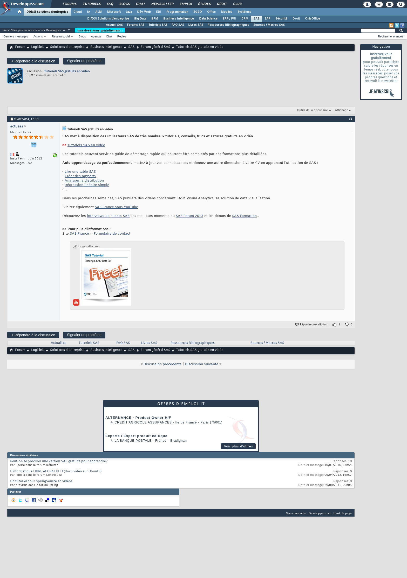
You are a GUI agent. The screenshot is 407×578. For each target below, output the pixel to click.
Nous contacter (296, 513)
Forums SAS (135, 25)
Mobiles (226, 12)
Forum (20, 47)
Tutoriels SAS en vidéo (86, 145)
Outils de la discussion (313, 110)
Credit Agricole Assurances (143, 422)
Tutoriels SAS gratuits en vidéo (67, 71)
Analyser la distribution (84, 180)
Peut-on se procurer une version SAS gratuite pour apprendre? (59, 461)
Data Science (208, 19)
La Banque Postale (133, 440)
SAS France (79, 234)
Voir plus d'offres (238, 446)
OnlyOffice (312, 19)
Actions (38, 36)
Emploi (185, 4)
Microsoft (114, 12)
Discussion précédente (163, 364)
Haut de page (343, 513)
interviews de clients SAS (108, 216)
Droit (221, 4)
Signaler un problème (84, 61)
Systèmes (244, 12)
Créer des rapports (80, 176)
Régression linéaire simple (87, 185)
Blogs (124, 4)
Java (129, 12)
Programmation (177, 12)
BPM (154, 19)
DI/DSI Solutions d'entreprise (47, 12)
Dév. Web (144, 12)
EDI (158, 12)
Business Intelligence (178, 19)
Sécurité (281, 19)
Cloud (77, 12)
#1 (350, 118)
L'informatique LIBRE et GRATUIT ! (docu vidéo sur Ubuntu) (55, 472)
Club (237, 4)
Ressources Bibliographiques (228, 25)
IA (88, 12)
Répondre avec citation (311, 324)
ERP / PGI (229, 19)
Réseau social (61, 36)
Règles (121, 36)
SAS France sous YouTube (116, 207)
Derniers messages (15, 36)
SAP (267, 19)
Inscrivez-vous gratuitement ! (100, 30)
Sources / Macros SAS (269, 25)
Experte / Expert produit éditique (136, 436)
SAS (256, 19)
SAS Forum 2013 (189, 216)
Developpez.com (320, 513)
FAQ (109, 4)
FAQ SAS (178, 25)
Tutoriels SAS (157, 25)
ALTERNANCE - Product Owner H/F (138, 418)
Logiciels (37, 47)
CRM (244, 19)
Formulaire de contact (112, 234)
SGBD (197, 12)
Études (204, 4)
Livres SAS (195, 25)
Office (211, 12)
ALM (98, 12)
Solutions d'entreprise (67, 47)
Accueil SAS (114, 25)
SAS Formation (244, 216)
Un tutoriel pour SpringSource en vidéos (41, 481)
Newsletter (162, 4)
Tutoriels (91, 4)
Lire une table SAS (80, 172)
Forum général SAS (155, 47)
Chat (140, 4)
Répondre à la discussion (33, 61)
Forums (69, 4)
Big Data (140, 19)
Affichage (341, 110)
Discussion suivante (201, 364)
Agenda (96, 36)
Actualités (58, 343)
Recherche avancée (390, 36)
